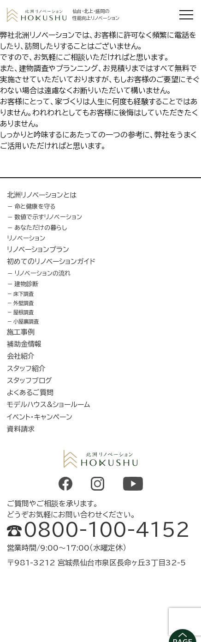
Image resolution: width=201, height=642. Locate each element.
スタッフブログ (29, 380)
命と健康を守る (35, 206)
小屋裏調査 (26, 321)
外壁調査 (23, 303)
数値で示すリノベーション (48, 217)
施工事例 (21, 332)
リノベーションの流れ (42, 273)
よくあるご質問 (30, 392)
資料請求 (21, 429)
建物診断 (26, 284)
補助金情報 (24, 344)
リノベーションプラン (38, 249)
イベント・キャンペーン (39, 417)
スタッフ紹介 (26, 368)
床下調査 (23, 293)
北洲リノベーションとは (42, 195)
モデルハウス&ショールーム (48, 404)
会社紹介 (21, 356)
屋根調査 (23, 312)
